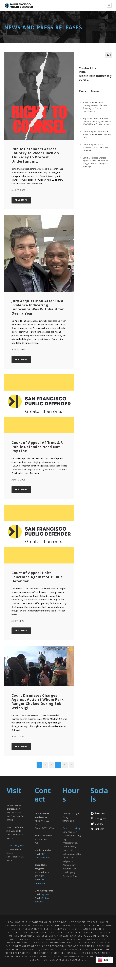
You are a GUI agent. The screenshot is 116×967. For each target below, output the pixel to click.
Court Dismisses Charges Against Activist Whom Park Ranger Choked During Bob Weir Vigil (38, 701)
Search (108, 55)
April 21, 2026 (18, 349)
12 (65, 764)
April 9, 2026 (18, 620)
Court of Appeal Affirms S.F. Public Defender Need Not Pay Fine (37, 446)
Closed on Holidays (71, 828)
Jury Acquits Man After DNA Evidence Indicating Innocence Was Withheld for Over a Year (38, 307)
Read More (21, 200)
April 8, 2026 (18, 736)
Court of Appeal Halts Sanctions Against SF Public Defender (37, 576)
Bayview (45, 894)
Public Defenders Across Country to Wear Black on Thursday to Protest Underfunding (35, 155)
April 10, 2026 (18, 479)
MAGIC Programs (15, 845)
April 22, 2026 (18, 190)
